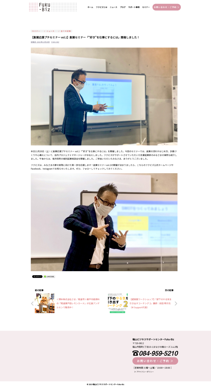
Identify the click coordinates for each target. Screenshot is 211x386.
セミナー (146, 7)
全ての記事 (66, 31)
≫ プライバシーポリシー (143, 370)
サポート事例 (134, 7)
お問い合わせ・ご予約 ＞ (167, 7)
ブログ (123, 7)
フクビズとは (101, 7)
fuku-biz (55, 42)
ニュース (113, 7)
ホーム (90, 7)
